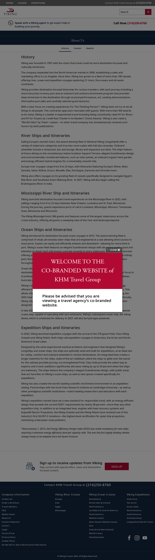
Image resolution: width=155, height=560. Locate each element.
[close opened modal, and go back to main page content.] (114, 249)
